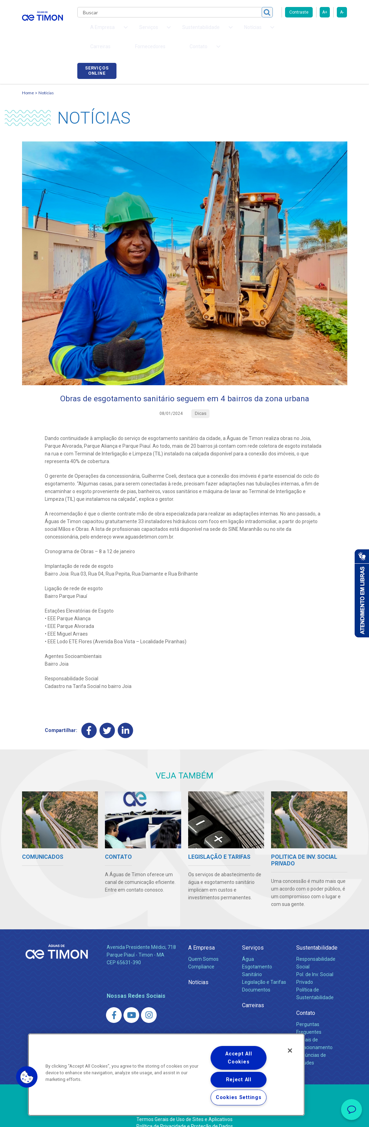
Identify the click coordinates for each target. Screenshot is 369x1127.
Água (248, 949)
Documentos (256, 980)
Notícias (46, 82)
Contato (305, 1003)
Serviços (253, 938)
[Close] (290, 1050)
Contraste (298, 12)
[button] (27, 1077)
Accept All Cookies (238, 1058)
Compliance (201, 957)
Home (28, 82)
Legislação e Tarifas (264, 972)
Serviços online (327, 32)
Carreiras (240, 31)
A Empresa (201, 938)
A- (342, 12)
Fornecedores (277, 31)
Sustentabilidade (317, 938)
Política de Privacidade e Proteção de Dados (184, 1116)
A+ (324, 12)
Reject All (238, 1080)
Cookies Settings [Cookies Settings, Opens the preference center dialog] (239, 1097)
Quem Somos (203, 949)
